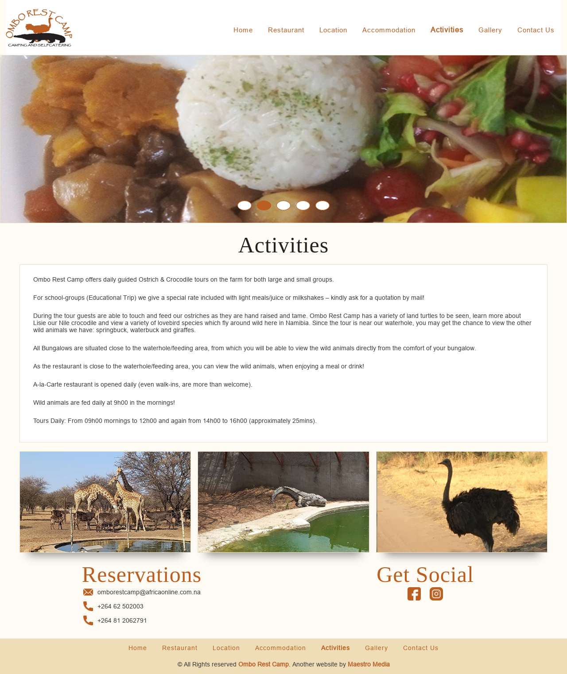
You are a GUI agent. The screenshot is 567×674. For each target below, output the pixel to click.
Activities (447, 30)
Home (243, 30)
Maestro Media (369, 664)
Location (333, 30)
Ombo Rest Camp (263, 664)
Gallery (490, 30)
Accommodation (389, 30)
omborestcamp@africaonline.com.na (149, 592)
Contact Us (536, 30)
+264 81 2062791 (122, 620)
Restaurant (286, 30)
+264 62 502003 (120, 606)
